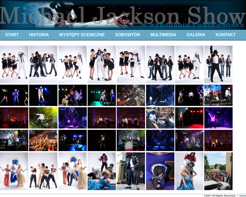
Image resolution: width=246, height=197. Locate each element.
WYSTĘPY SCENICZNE (82, 34)
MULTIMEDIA (163, 34)
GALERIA (195, 34)
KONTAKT (226, 34)
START (12, 34)
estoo (242, 195)
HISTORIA (39, 34)
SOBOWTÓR (127, 34)
